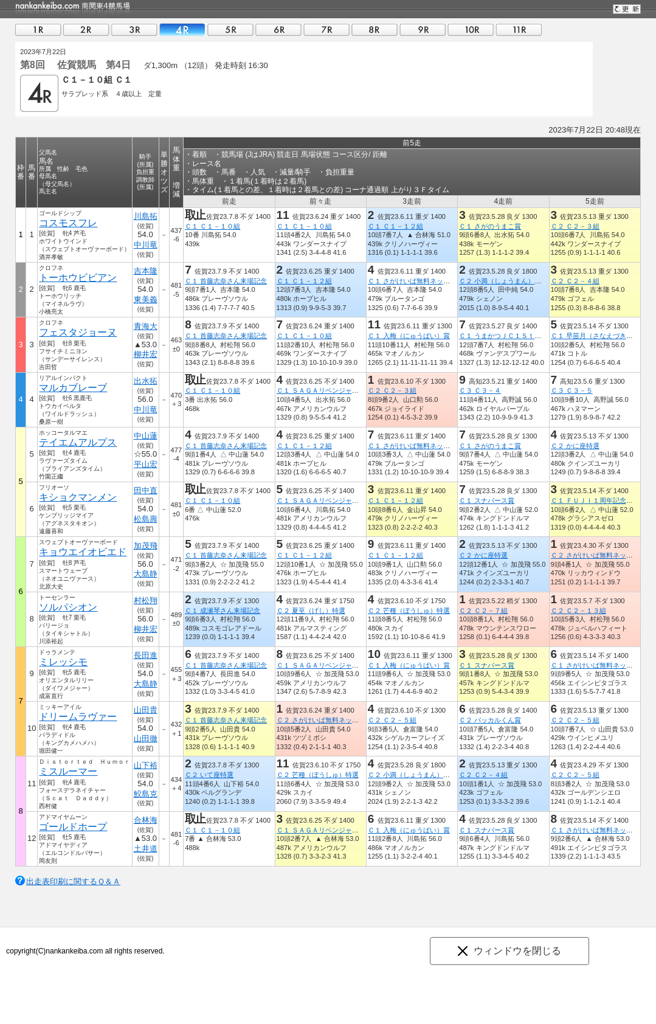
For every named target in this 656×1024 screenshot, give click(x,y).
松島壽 (145, 519)
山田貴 (145, 709)
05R (230, 29)
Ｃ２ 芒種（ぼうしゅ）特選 (409, 610)
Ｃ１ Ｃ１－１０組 (212, 226)
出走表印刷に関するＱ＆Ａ (73, 881)
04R (182, 29)
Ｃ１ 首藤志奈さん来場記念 (226, 281)
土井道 (145, 848)
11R (518, 29)
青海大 (145, 326)
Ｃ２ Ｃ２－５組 (392, 720)
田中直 (145, 490)
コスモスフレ (68, 223)
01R (38, 29)
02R (86, 29)
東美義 (145, 299)
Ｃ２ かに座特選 (575, 445)
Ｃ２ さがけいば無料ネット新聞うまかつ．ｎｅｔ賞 (354, 720)
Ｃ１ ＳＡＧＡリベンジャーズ (321, 390)
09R (422, 29)
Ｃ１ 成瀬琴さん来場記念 (222, 610)
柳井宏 (145, 354)
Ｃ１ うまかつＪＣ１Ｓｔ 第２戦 (510, 335)
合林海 (145, 820)
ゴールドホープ (73, 827)
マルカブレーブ (73, 387)
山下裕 (145, 765)
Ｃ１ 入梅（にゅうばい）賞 (409, 335)
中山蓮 (145, 435)
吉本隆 (145, 270)
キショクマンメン (78, 497)
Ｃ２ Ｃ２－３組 (575, 226)
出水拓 (145, 381)
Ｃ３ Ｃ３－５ (572, 390)
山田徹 (145, 738)
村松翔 (145, 600)
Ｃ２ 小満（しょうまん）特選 (503, 281)
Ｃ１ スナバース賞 (486, 500)
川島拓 (145, 216)
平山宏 (145, 464)
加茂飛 (145, 545)
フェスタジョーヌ (78, 332)
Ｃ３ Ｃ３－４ (480, 390)
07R (326, 29)
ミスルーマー (68, 771)
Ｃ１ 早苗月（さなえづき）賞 (595, 335)
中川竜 (145, 244)
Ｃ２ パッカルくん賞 (490, 720)
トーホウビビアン (78, 277)
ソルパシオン (68, 607)
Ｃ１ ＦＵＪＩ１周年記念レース (598, 500)
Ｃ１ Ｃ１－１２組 (395, 226)
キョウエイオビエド (82, 552)
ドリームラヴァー (78, 716)
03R (134, 29)
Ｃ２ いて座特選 (209, 774)
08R (374, 29)
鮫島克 (145, 793)
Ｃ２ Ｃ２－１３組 (578, 610)
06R (278, 29)
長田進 (145, 655)
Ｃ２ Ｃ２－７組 (483, 610)
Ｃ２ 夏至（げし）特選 (311, 610)
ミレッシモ (63, 662)
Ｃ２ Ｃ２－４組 (575, 281)
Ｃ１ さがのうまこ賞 (490, 226)
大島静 (145, 573)
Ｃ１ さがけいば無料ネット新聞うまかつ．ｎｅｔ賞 (445, 281)
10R (470, 29)
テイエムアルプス (78, 442)
